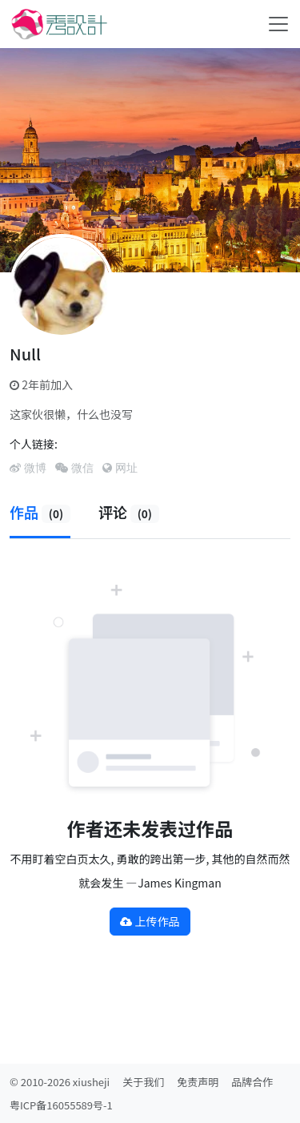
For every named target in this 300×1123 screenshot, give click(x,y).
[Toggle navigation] (278, 24)
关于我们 (143, 1081)
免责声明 (197, 1081)
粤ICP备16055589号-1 (61, 1105)
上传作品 (149, 921)
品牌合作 (252, 1081)
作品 (40, 511)
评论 (128, 511)
